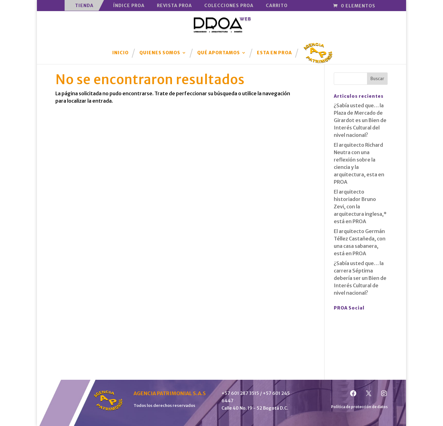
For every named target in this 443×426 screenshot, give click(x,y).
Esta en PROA (274, 53)
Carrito (277, 5)
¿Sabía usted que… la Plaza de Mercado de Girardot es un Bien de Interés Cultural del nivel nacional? (360, 120)
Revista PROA (174, 5)
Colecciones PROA (228, 5)
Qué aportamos (218, 53)
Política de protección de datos (359, 406)
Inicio (120, 53)
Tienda (84, 5)
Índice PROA (129, 5)
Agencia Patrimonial (318, 48)
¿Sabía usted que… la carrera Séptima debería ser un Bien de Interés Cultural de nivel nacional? (360, 278)
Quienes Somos (159, 53)
